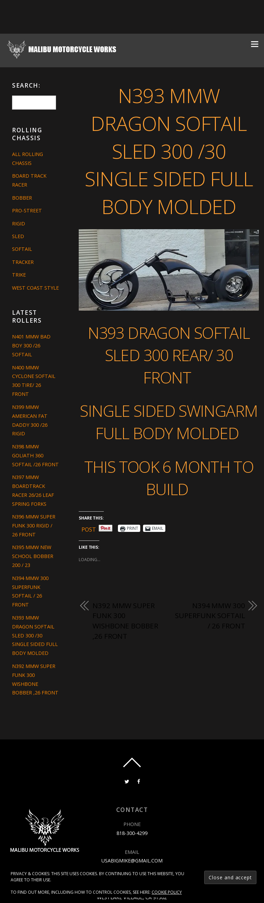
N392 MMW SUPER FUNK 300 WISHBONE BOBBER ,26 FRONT (125, 621)
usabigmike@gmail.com (132, 860)
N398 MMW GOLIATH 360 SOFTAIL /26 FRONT (35, 455)
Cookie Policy (167, 892)
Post (88, 528)
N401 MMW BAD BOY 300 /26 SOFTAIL (31, 345)
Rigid (18, 223)
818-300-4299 (132, 833)
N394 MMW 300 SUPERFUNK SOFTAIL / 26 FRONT (210, 616)
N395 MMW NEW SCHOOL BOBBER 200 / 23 (32, 556)
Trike (19, 274)
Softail (22, 249)
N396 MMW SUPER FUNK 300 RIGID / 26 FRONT (33, 525)
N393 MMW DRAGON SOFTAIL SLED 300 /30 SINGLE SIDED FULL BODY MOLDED (169, 151)
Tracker (23, 262)
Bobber (22, 197)
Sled (18, 236)
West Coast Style (35, 288)
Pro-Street (27, 210)
